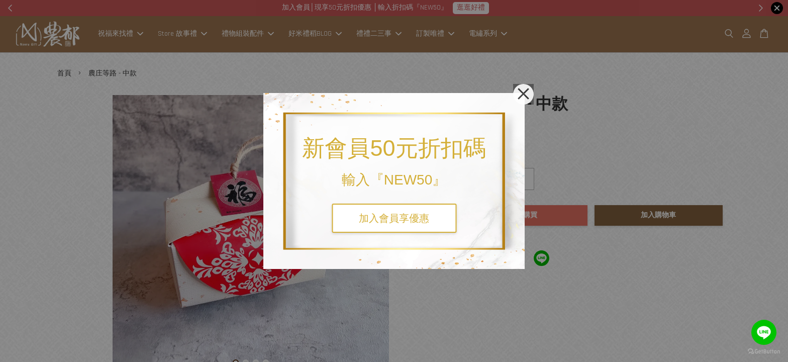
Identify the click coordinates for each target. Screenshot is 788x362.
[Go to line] (763, 332)
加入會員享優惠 (394, 218)
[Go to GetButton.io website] (764, 351)
